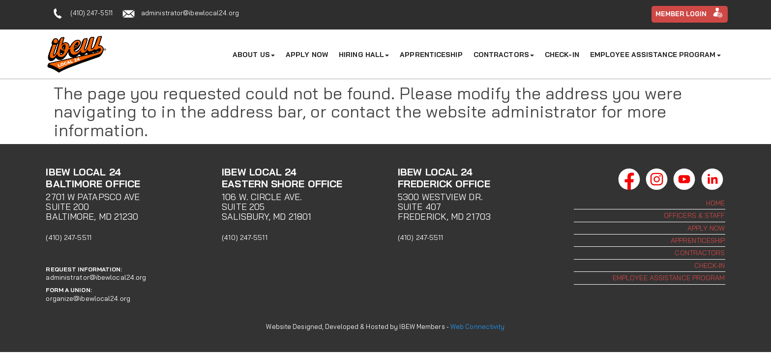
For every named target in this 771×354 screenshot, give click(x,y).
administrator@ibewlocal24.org (190, 13)
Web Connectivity (477, 326)
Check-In (562, 54)
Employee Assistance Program (655, 54)
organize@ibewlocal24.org (88, 298)
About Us (254, 54)
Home (715, 203)
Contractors (504, 54)
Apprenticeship (431, 54)
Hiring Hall (364, 54)
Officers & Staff (694, 215)
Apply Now (307, 54)
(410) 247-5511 (91, 13)
